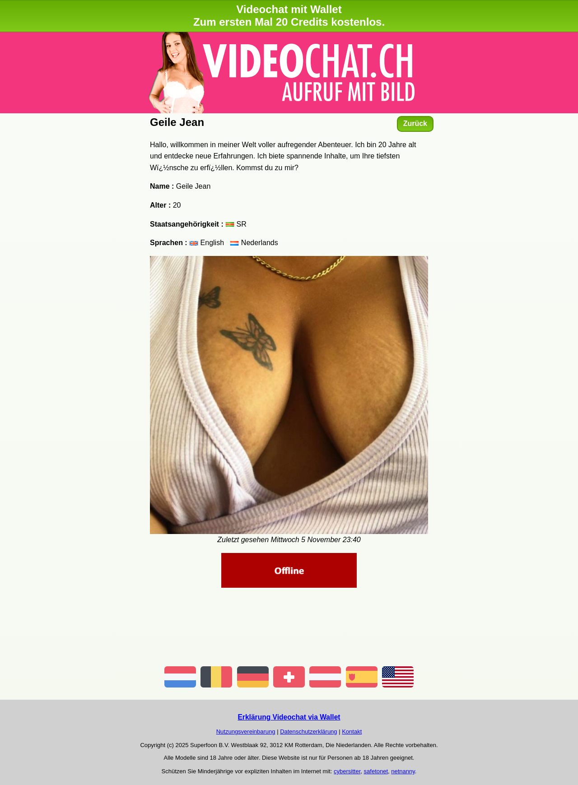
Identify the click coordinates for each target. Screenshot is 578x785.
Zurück (415, 123)
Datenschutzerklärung (308, 731)
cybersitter (347, 771)
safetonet (376, 771)
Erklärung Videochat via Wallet (289, 717)
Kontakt (352, 731)
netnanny (403, 771)
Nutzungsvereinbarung (245, 731)
